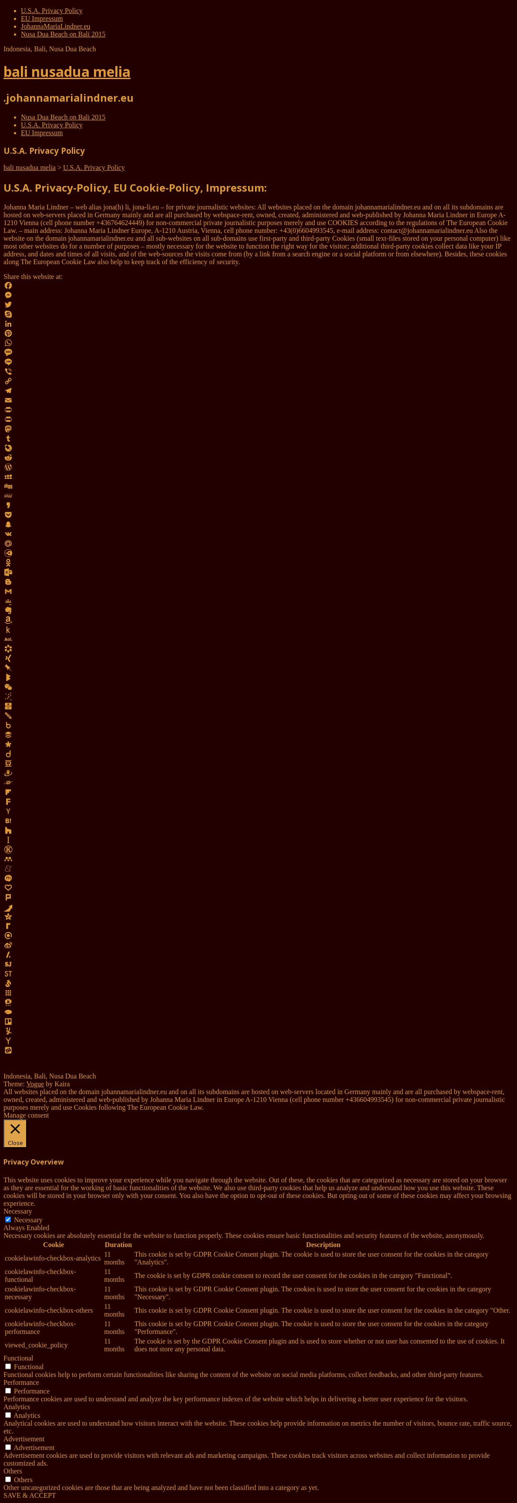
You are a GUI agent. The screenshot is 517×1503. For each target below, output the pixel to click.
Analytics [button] (16, 1406)
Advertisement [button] (23, 1439)
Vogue (35, 1084)
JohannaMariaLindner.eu (56, 26)
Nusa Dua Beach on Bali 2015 (63, 34)
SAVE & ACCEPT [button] (29, 1495)
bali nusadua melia (67, 71)
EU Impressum (42, 18)
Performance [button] (21, 1382)
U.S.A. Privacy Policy (52, 10)
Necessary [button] (17, 1211)
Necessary (28, 1220)
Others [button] (12, 1471)
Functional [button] (18, 1358)
